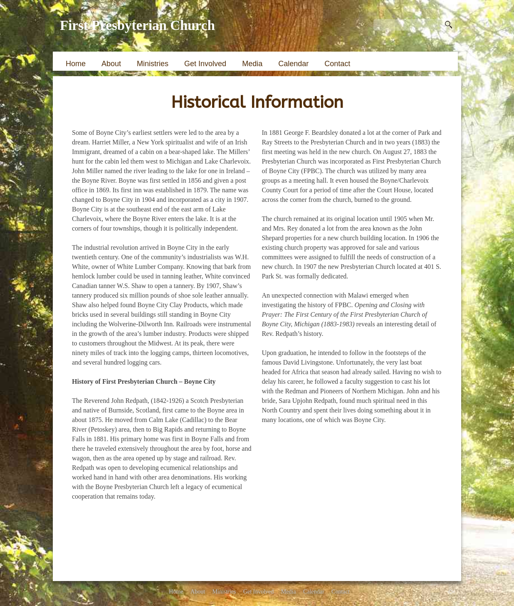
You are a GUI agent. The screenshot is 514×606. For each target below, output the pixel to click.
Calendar (293, 64)
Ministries (152, 64)
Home (76, 64)
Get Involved (205, 64)
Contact (337, 64)
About (111, 64)
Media (252, 64)
